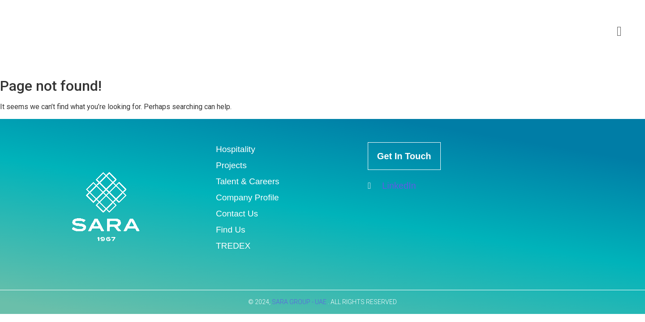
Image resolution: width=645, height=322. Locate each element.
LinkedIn (392, 186)
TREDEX (233, 245)
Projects (231, 165)
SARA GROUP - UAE (300, 301)
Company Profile (247, 197)
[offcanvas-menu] (619, 31)
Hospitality (235, 149)
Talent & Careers (248, 181)
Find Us (230, 229)
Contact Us (237, 213)
